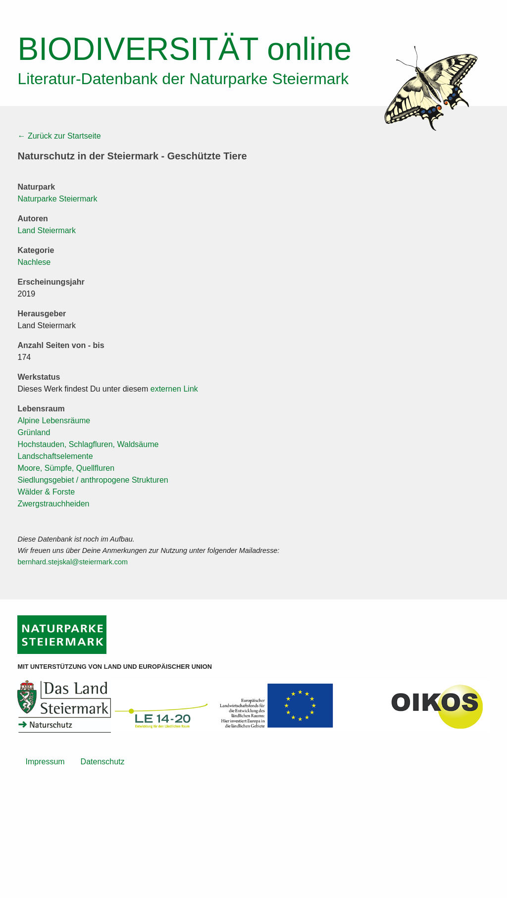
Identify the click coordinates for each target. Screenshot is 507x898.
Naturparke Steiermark (57, 199)
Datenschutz (103, 761)
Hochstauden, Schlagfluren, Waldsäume (87, 444)
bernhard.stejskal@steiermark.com (72, 562)
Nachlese (34, 262)
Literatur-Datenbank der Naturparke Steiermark (183, 79)
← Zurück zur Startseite (59, 136)
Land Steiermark (46, 230)
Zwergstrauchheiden (53, 503)
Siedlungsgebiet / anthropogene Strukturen (92, 480)
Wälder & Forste (46, 492)
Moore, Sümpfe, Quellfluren (65, 468)
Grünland (33, 432)
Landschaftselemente (55, 456)
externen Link (174, 389)
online (184, 49)
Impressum (44, 761)
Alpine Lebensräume (53, 420)
